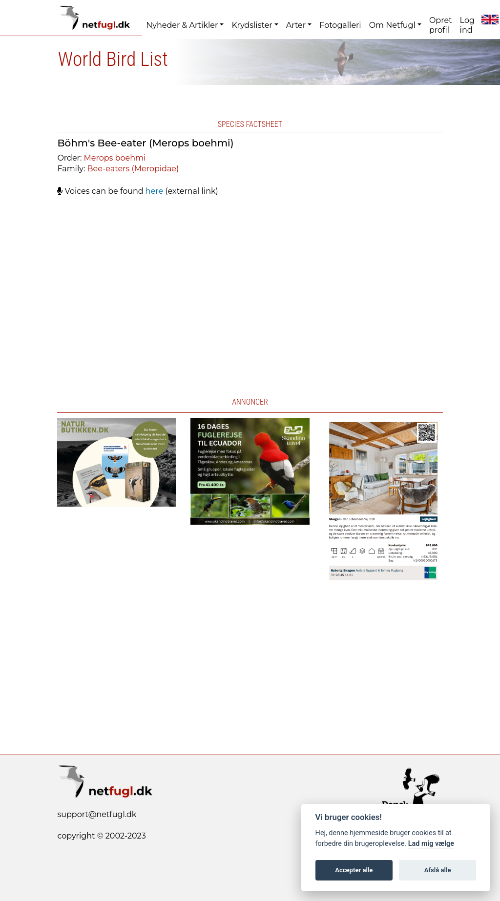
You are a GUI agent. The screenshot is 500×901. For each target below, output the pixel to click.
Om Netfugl (392, 25)
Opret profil (440, 25)
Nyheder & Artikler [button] (182, 25)
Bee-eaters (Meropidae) (133, 168)
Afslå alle (437, 870)
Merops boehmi (115, 158)
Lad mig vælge (431, 844)
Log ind (467, 25)
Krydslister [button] (251, 25)
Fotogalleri (340, 25)
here (154, 191)
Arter (296, 25)
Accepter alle (354, 870)
